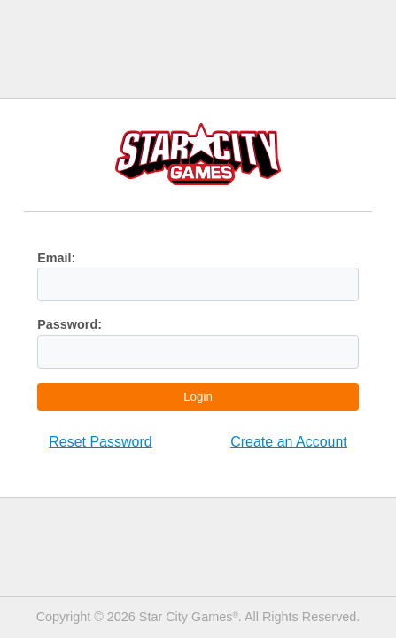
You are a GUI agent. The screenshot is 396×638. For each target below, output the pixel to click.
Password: (69, 324)
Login (198, 396)
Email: (56, 258)
